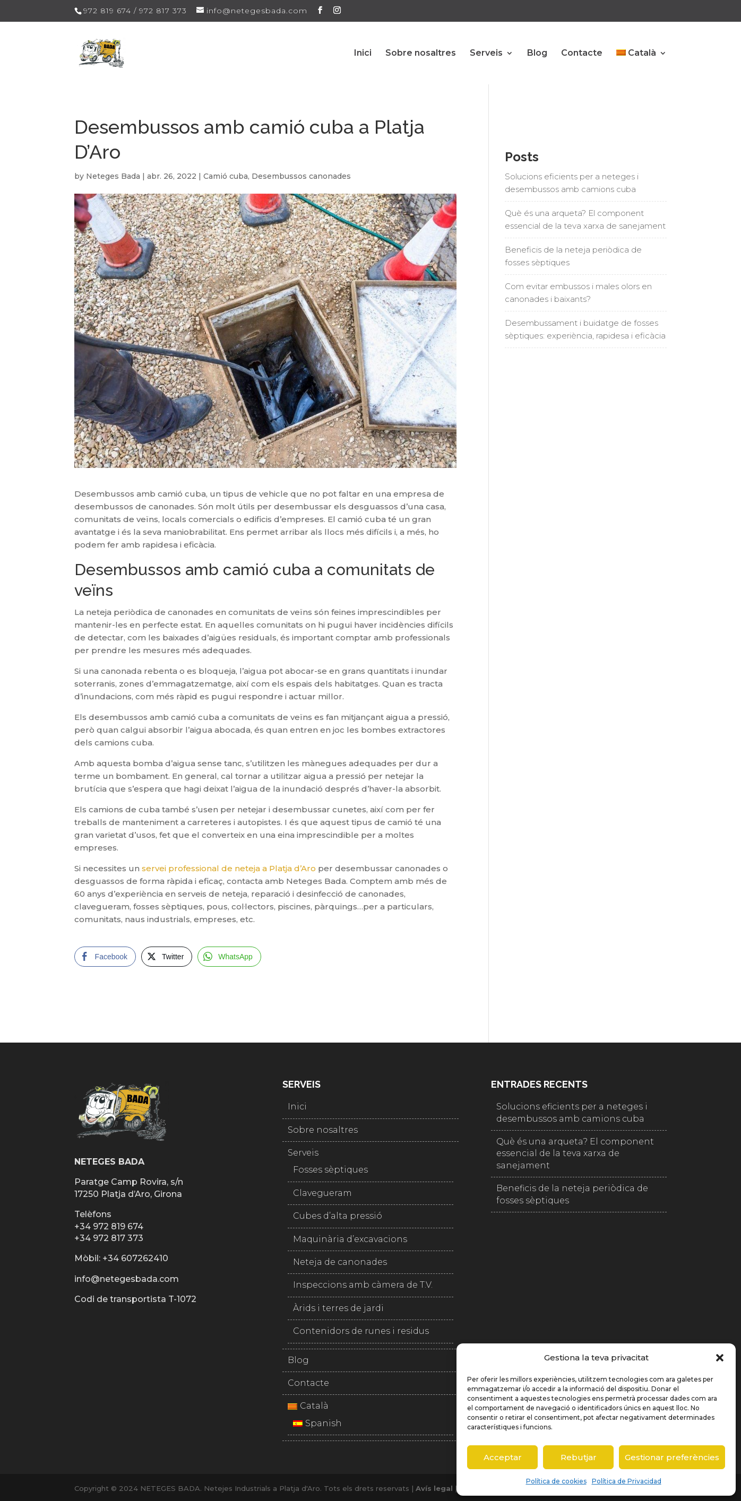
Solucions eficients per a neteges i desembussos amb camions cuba (572, 182)
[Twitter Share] (166, 957)
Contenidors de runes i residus (361, 1331)
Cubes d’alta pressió (337, 1216)
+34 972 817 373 (108, 1238)
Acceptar (503, 1457)
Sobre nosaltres (420, 53)
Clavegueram (322, 1193)
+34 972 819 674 (108, 1226)
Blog (537, 53)
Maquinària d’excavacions (350, 1239)
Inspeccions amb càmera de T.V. (363, 1285)
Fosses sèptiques (330, 1170)
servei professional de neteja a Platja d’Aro (229, 868)
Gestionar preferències (672, 1457)
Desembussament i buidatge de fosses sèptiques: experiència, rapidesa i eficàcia (585, 329)
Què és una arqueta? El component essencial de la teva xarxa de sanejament (585, 219)
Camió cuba (225, 176)
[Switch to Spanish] (370, 1423)
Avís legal (434, 1488)
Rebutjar (579, 1457)
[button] (719, 1357)
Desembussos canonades (301, 176)
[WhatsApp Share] (229, 957)
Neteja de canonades (340, 1262)
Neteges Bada (113, 176)
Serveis (486, 53)
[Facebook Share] (105, 957)
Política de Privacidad (626, 1481)
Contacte (581, 53)
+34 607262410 (135, 1258)
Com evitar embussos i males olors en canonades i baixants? (578, 292)
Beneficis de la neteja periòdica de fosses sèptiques (573, 256)
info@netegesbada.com (126, 1279)
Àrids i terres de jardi (338, 1308)
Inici (363, 53)
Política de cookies (556, 1481)
